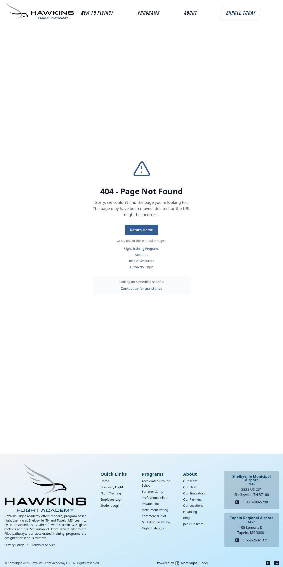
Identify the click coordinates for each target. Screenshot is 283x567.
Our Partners (192, 499)
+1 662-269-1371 (251, 540)
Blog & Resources (141, 261)
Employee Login (112, 499)
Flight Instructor (153, 528)
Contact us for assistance (141, 288)
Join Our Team (193, 524)
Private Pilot (150, 504)
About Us (141, 255)
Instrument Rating (155, 510)
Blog (186, 518)
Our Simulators (194, 493)
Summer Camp (152, 491)
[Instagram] (268, 563)
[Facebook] (276, 563)
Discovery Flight (141, 267)
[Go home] (45, 488)
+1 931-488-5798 (251, 502)
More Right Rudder (191, 563)
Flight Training (111, 493)
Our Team (190, 481)
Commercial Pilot (154, 516)
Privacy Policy (14, 545)
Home (105, 481)
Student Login (111, 505)
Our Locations (193, 505)
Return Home (141, 229)
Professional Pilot (154, 498)
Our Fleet (189, 487)
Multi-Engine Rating (156, 522)
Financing (190, 512)
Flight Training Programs (141, 248)
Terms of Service (44, 545)
